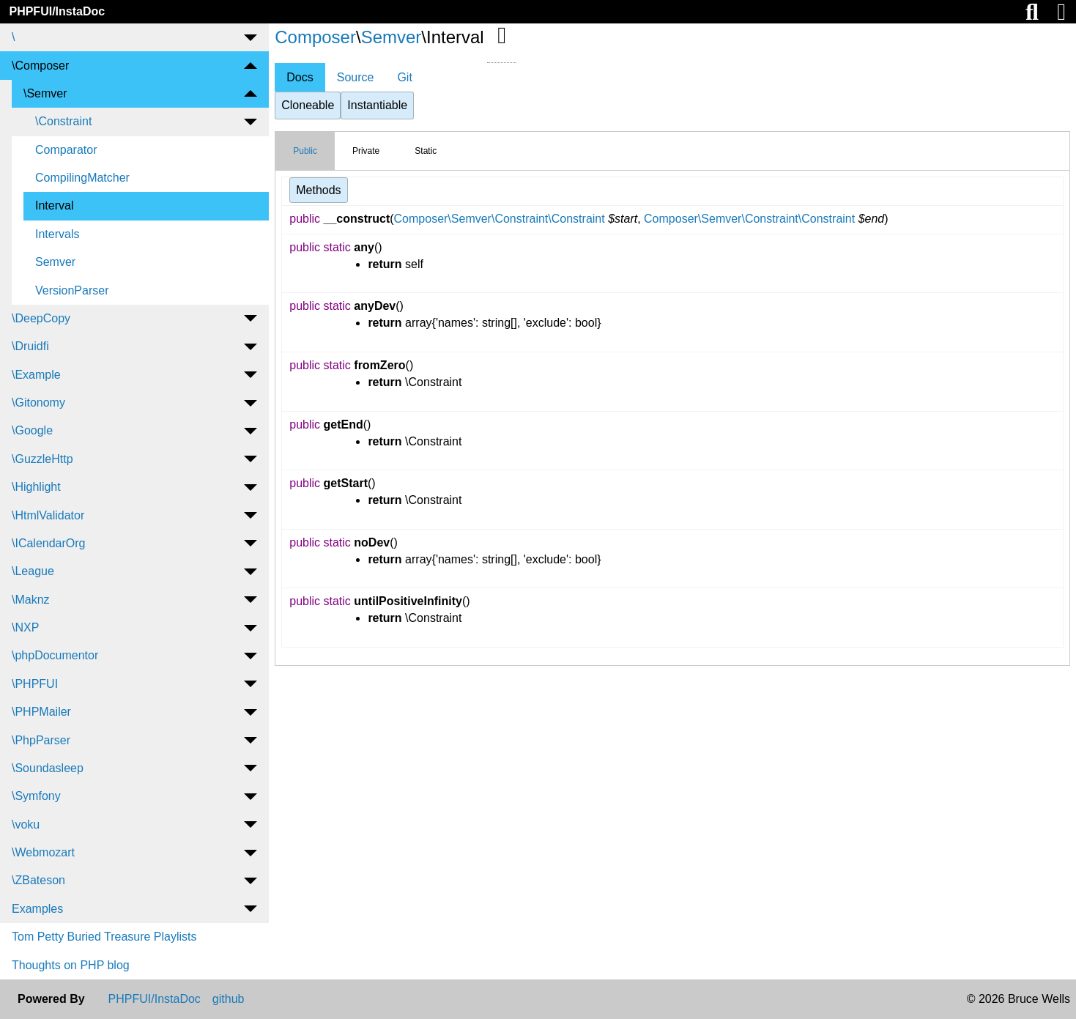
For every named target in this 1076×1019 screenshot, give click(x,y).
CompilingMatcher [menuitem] (82, 177)
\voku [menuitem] (26, 824)
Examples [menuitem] (37, 909)
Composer (315, 37)
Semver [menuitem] (55, 262)
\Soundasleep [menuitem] (48, 768)
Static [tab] (426, 151)
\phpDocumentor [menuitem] (55, 655)
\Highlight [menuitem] (36, 487)
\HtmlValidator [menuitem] (48, 515)
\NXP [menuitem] (25, 627)
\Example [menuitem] (36, 374)
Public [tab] (305, 151)
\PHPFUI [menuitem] (35, 684)
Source (355, 77)
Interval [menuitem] (54, 205)
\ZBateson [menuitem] (38, 880)
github (228, 999)
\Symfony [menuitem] (36, 796)
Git (404, 77)
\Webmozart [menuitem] (43, 852)
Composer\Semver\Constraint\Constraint (499, 218)
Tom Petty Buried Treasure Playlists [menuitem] (104, 936)
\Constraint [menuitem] (63, 121)
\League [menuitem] (33, 571)
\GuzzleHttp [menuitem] (42, 459)
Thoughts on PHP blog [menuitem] (71, 965)
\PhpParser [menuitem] (41, 740)
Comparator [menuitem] (66, 150)
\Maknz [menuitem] (31, 599)
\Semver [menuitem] (45, 93)
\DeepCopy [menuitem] (41, 318)
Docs (299, 77)
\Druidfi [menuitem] (30, 346)
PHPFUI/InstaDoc (57, 11)
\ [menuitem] (13, 37)
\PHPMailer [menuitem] (41, 711)
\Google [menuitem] (32, 430)
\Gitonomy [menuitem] (38, 402)
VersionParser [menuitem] (72, 290)
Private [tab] (365, 151)
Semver (391, 37)
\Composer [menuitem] (40, 65)
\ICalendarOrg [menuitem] (49, 543)
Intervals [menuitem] (57, 234)
